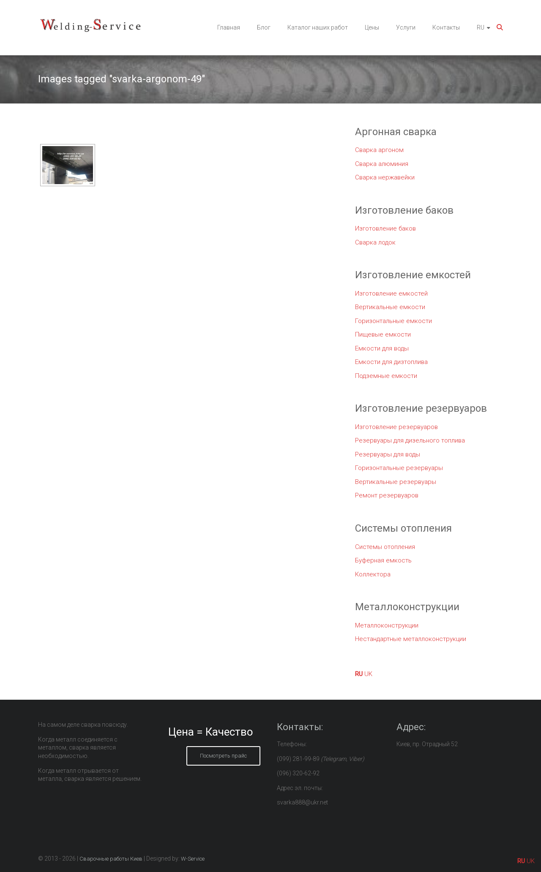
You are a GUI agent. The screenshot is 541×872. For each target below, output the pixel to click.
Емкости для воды (382, 348)
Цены (372, 27)
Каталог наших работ (317, 27)
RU (480, 27)
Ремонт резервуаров (386, 495)
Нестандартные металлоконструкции (410, 639)
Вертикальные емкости (390, 307)
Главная (228, 27)
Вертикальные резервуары (395, 482)
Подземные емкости (386, 376)
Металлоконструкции (386, 625)
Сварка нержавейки (385, 177)
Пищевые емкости (383, 334)
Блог (263, 27)
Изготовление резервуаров (396, 427)
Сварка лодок (375, 242)
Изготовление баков (385, 228)
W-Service (193, 859)
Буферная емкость (383, 560)
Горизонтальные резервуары (399, 468)
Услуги (405, 27)
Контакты (446, 27)
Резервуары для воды (387, 454)
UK (368, 674)
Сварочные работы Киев (110, 859)
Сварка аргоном (379, 150)
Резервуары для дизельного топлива (410, 440)
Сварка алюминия (381, 164)
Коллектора (373, 574)
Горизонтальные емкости (393, 321)
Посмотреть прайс (223, 755)
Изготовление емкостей (391, 293)
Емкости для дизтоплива (391, 362)
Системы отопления (385, 547)
